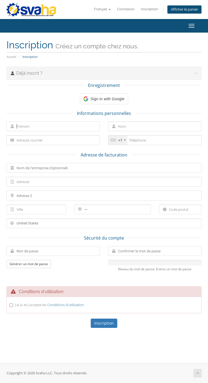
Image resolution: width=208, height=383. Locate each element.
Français (102, 9)
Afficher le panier (184, 9)
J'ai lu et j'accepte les (49, 304)
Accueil (11, 57)
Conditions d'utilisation (65, 304)
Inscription (149, 9)
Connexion (126, 9)
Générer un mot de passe (28, 264)
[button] (104, 98)
